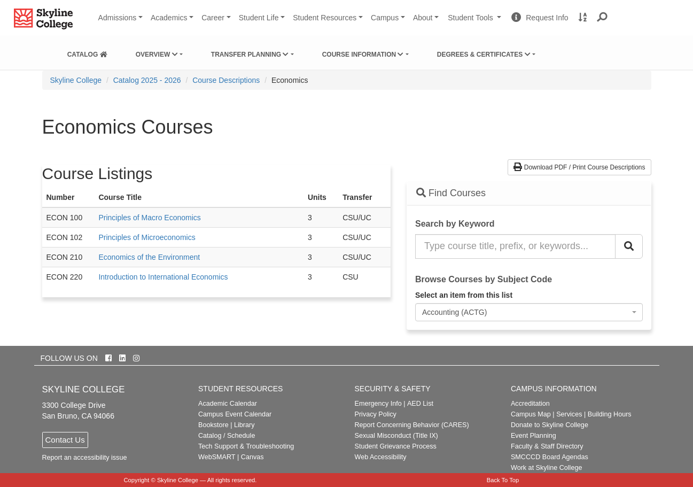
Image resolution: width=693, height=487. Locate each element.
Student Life (259, 17)
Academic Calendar (227, 403)
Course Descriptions (226, 80)
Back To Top (503, 480)
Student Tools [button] (475, 22)
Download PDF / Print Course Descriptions (579, 167)
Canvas (252, 457)
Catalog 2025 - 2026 (147, 80)
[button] (602, 17)
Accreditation (530, 403)
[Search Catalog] (629, 246)
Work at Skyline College (546, 467)
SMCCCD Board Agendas (549, 457)
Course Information (363, 54)
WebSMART (217, 457)
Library (244, 425)
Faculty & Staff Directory (547, 446)
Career (212, 17)
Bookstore (213, 425)
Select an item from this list (463, 295)
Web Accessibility (380, 457)
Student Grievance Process (395, 446)
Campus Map (531, 414)
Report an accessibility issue (84, 457)
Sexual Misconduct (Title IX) (396, 435)
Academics (169, 17)
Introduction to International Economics (163, 277)
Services (569, 414)
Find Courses (451, 193)
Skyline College (76, 80)
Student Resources (324, 17)
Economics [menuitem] (289, 80)
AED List (420, 403)
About (423, 17)
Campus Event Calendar (234, 414)
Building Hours (610, 414)
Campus (385, 17)
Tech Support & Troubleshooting (246, 446)
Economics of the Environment (149, 257)
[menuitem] (87, 52)
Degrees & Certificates (484, 54)
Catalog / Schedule (226, 435)
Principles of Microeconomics (146, 237)
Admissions (117, 17)
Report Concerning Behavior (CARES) (411, 425)
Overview (157, 54)
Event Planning (533, 435)
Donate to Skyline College (549, 425)
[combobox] (529, 312)
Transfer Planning (250, 54)
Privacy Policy (375, 414)
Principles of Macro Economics (149, 217)
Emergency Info (377, 403)
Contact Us (65, 439)
